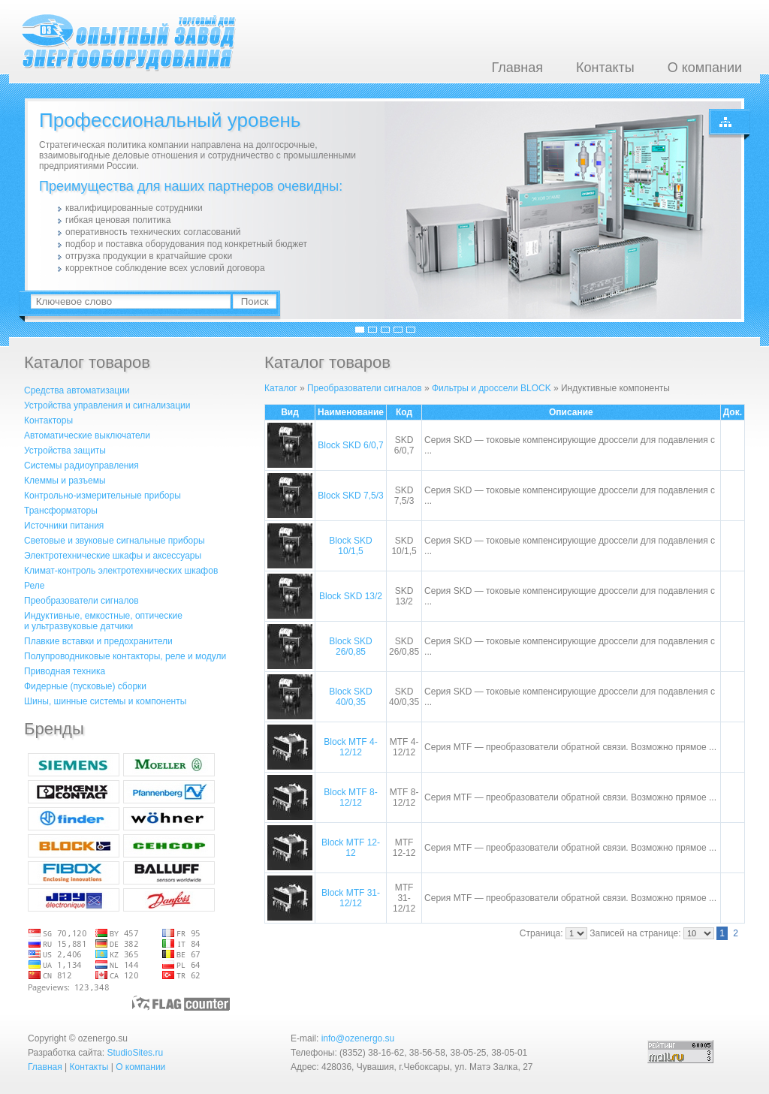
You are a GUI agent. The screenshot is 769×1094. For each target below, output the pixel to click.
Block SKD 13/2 (350, 596)
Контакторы (48, 420)
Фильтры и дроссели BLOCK (491, 388)
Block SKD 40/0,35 (350, 696)
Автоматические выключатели (87, 435)
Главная (517, 67)
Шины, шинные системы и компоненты (105, 701)
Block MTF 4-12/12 (350, 747)
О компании (705, 67)
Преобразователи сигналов (81, 600)
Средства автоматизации (77, 390)
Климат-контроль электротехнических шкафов (121, 570)
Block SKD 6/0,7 (350, 445)
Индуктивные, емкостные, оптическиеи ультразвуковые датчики (103, 620)
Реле (34, 585)
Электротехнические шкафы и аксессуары (112, 555)
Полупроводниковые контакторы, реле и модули (125, 656)
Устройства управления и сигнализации (107, 405)
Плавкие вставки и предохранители (98, 641)
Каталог (280, 388)
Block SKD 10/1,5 (350, 545)
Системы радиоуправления (81, 465)
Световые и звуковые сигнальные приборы (114, 540)
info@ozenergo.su (358, 1038)
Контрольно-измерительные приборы (102, 495)
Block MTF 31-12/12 (350, 898)
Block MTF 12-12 (350, 847)
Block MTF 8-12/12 (350, 797)
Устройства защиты (65, 450)
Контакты (605, 67)
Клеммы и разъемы (65, 480)
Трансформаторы (61, 510)
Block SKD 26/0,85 (350, 646)
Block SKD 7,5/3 (350, 495)
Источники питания (64, 525)
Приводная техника (64, 671)
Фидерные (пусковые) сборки (85, 686)
